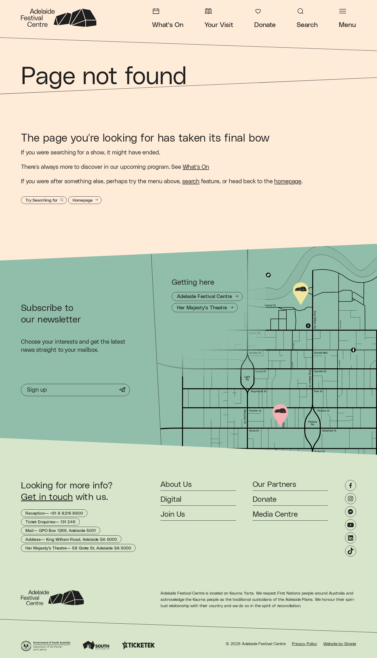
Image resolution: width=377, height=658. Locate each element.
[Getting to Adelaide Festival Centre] (207, 296)
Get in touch (47, 497)
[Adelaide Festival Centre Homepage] (58, 18)
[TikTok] (350, 551)
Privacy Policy (304, 644)
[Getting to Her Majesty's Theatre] (205, 307)
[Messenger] (350, 511)
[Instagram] (350, 498)
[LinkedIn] (350, 537)
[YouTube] (350, 524)
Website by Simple (339, 644)
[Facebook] (350, 485)
